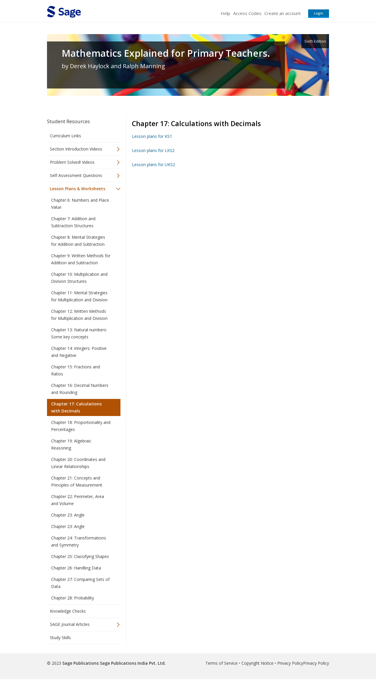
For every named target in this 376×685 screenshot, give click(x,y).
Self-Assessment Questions (76, 175)
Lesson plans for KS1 (152, 136)
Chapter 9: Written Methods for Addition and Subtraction (80, 259)
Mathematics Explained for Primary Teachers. (166, 53)
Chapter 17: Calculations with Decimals (76, 407)
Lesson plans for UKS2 (153, 164)
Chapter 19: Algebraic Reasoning (71, 444)
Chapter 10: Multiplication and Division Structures (79, 277)
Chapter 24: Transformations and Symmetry (78, 541)
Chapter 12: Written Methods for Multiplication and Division (79, 314)
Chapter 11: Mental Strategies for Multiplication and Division (79, 296)
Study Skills (60, 637)
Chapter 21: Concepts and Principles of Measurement (76, 481)
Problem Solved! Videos (72, 162)
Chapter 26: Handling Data (76, 568)
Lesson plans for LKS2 (153, 150)
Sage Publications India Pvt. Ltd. (132, 663)
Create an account (282, 13)
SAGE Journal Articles (70, 624)
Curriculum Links (65, 135)
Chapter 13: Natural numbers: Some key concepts (79, 333)
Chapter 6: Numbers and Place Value (80, 203)
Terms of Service (221, 663)
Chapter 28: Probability (72, 598)
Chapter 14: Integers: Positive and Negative (79, 351)
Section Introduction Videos (76, 149)
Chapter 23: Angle (68, 515)
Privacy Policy (290, 663)
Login (318, 13)
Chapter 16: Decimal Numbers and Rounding (79, 388)
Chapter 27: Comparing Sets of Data (80, 583)
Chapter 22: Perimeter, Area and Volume (77, 500)
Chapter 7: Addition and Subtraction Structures (73, 222)
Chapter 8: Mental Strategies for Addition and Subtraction (78, 240)
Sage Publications (80, 663)
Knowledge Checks (68, 611)
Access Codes (247, 13)
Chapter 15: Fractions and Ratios (75, 370)
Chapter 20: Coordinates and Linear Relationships (78, 463)
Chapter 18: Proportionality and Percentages (80, 426)
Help (225, 13)
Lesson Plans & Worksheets (77, 188)
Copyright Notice (257, 663)
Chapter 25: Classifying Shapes (80, 556)
